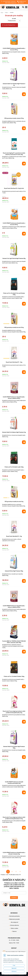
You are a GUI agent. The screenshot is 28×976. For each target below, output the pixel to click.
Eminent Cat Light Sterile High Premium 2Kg (14, 258)
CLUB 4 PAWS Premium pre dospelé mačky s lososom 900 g (14, 49)
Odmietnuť (14, 971)
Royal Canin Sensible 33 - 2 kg (14, 536)
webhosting (11, 974)
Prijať (14, 965)
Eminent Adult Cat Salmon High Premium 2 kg (14, 432)
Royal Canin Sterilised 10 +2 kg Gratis (14, 188)
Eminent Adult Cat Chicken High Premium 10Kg (14, 747)
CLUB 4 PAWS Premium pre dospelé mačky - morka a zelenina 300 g (14, 397)
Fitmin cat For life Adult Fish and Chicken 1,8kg (14, 294)
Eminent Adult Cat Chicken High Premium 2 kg (14, 84)
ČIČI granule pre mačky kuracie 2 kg (14, 501)
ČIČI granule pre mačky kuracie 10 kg (14, 327)
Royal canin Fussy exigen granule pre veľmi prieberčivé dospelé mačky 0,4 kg (14, 818)
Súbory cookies (14, 928)
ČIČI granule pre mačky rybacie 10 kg (14, 118)
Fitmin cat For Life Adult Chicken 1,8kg (14, 676)
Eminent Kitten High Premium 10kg (14, 571)
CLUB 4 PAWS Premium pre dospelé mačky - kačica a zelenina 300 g (14, 606)
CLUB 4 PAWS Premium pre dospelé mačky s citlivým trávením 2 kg (14, 853)
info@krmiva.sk (22, 1)
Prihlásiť (9, 2)
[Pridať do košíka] (24, 59)
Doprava (14, 931)
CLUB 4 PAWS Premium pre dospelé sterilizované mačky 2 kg (14, 782)
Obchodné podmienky (14, 916)
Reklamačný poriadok (14, 919)
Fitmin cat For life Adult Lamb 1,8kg (14, 467)
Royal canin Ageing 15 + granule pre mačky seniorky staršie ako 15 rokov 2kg (14, 153)
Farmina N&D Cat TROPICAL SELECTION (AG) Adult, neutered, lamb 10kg (14, 641)
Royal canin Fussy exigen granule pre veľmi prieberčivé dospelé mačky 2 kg (14, 712)
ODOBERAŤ (14, 897)
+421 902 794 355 (6, 1)
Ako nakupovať (14, 922)
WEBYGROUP (21, 974)
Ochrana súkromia (14, 925)
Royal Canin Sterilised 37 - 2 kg (14, 362)
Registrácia (13, 2)
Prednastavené (12, 20)
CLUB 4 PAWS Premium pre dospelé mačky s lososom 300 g (14, 224)
